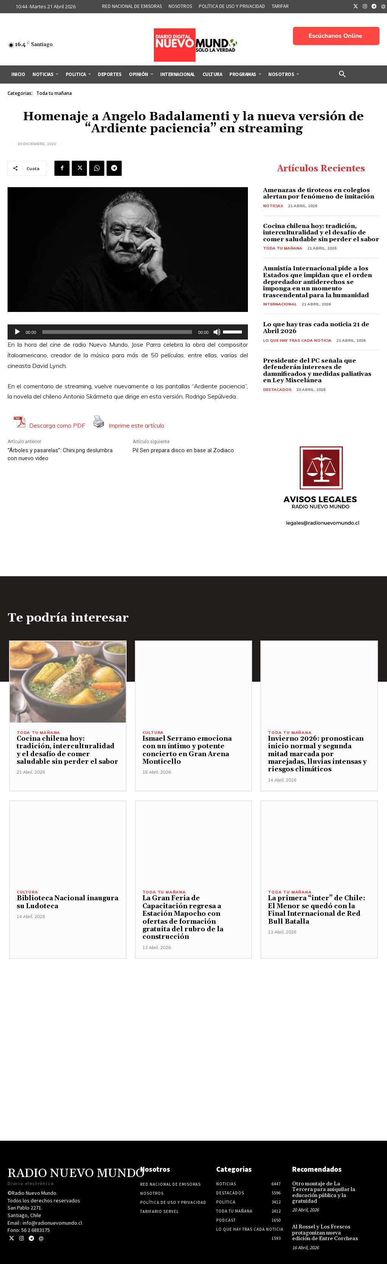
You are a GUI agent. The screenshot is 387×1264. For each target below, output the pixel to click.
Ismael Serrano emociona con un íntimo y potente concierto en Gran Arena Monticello (186, 750)
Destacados (277, 389)
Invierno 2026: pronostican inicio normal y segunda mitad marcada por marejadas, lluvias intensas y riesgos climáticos (316, 754)
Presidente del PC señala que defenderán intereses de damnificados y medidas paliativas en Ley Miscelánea (317, 371)
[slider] (117, 332)
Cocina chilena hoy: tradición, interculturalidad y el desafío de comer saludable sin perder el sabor (321, 232)
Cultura (153, 733)
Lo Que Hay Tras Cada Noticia (297, 340)
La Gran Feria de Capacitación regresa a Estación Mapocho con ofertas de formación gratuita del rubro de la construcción (193, 914)
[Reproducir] (17, 332)
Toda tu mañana (54, 93)
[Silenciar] (217, 332)
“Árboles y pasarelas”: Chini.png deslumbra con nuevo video (60, 454)
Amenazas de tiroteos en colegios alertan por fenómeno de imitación (318, 193)
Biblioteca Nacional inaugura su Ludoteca (67, 902)
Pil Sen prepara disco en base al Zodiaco (183, 450)
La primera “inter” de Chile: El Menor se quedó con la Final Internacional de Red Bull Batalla (315, 910)
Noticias (273, 205)
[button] (342, 74)
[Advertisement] (193, 1004)
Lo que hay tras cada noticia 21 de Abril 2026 (316, 328)
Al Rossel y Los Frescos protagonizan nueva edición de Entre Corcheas (325, 1225)
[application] (128, 332)
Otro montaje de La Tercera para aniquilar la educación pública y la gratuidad (323, 1184)
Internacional (280, 304)
